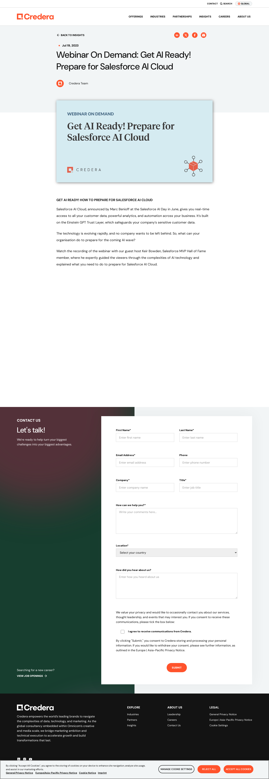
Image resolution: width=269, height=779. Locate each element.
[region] (134, 769)
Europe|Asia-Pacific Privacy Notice (56, 772)
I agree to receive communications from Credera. (159, 631)
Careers (224, 16)
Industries (157, 16)
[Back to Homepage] (35, 16)
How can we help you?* (131, 505)
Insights (205, 16)
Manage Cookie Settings (176, 769)
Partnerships (182, 16)
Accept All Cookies (238, 769)
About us (244, 16)
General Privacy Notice (223, 714)
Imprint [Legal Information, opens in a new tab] (102, 772)
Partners (132, 719)
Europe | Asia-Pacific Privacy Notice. (160, 650)
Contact (212, 3)
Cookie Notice (87, 772)
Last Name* (186, 430)
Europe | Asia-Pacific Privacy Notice (230, 719)
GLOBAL (244, 3)
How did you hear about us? (133, 570)
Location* (122, 545)
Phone (183, 455)
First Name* (123, 430)
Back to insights (70, 35)
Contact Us (174, 725)
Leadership (174, 714)
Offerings (136, 16)
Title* (182, 480)
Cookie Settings (218, 725)
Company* (123, 480)
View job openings (32, 676)
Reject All (209, 769)
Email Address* (125, 455)
